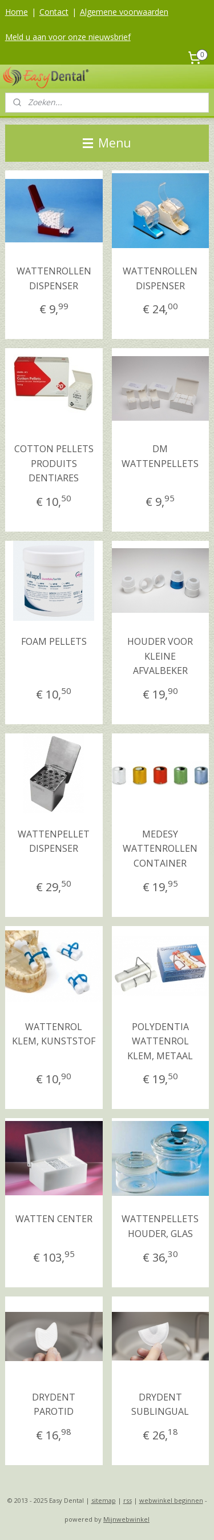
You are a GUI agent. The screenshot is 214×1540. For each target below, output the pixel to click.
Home (16, 11)
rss (127, 1500)
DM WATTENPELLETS (160, 456)
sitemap (103, 1500)
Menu (107, 143)
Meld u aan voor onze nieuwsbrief (68, 36)
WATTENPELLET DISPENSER (54, 841)
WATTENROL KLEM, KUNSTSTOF (53, 1034)
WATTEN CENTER (53, 1219)
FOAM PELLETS (54, 641)
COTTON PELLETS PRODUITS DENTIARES (54, 464)
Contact (53, 11)
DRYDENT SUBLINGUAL (160, 1404)
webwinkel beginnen (171, 1500)
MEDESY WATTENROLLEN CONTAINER (160, 848)
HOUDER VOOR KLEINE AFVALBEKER (160, 656)
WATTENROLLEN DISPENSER (54, 278)
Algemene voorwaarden (124, 11)
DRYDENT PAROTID (53, 1404)
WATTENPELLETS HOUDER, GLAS (160, 1226)
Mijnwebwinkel (126, 1519)
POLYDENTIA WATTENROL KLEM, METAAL (160, 1041)
